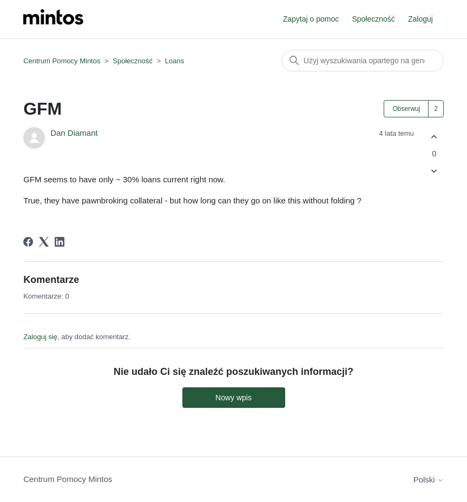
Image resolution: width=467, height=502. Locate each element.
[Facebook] (28, 242)
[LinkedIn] (59, 242)
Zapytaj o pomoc (311, 19)
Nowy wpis (233, 397)
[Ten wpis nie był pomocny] (434, 171)
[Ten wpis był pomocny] (434, 136)
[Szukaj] (362, 60)
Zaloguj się (40, 337)
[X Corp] (44, 242)
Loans (174, 61)
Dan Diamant (74, 132)
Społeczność (373, 19)
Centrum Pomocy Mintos (62, 61)
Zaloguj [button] (420, 19)
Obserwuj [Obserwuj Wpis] (406, 109)
